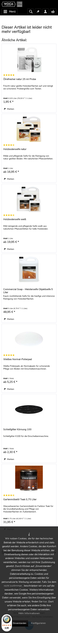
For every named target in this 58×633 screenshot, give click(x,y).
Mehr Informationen (29, 613)
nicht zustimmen (13, 585)
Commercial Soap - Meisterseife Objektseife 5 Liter (28, 291)
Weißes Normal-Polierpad (17, 359)
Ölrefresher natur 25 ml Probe (19, 79)
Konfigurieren (38, 623)
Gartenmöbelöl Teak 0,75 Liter (20, 499)
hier (45, 601)
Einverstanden (19, 623)
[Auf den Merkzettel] (9, 109)
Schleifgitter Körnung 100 (17, 429)
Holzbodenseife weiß (14, 219)
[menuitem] (9, 11)
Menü (10, 11)
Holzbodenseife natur (14, 149)
